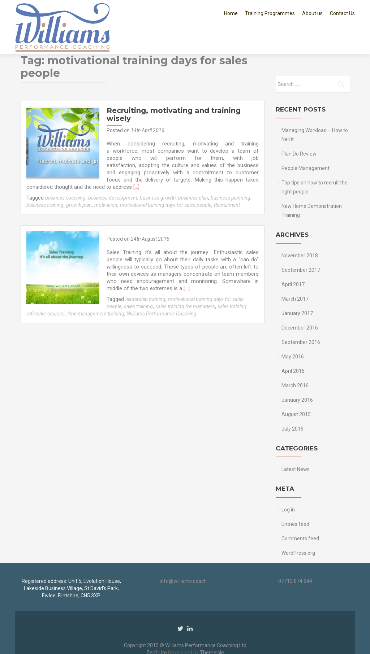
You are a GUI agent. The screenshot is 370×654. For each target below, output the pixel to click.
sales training (137, 280)
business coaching (65, 171)
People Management (305, 141)
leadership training (145, 272)
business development (112, 171)
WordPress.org (298, 526)
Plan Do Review (299, 127)
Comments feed (300, 512)
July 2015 (292, 402)
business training (45, 178)
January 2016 (297, 373)
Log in (288, 483)
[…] (109, 160)
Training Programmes (270, 13)
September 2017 (300, 243)
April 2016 (293, 344)
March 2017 (295, 272)
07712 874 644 (295, 567)
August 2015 (296, 388)
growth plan (79, 178)
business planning (230, 171)
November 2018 (299, 229)
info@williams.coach (183, 567)
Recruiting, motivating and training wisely (173, 87)
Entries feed (295, 497)
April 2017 (293, 258)
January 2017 (297, 286)
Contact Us (342, 13)
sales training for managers (184, 280)
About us (312, 13)
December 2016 (299, 301)
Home (231, 13)
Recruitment (227, 178)
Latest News (295, 442)
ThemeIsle (212, 638)
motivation (105, 178)
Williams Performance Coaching (162, 287)
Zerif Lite (157, 638)
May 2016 (292, 330)
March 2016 (295, 359)
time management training (95, 287)
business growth (158, 171)
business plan (193, 171)
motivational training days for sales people (165, 178)
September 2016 (300, 315)
